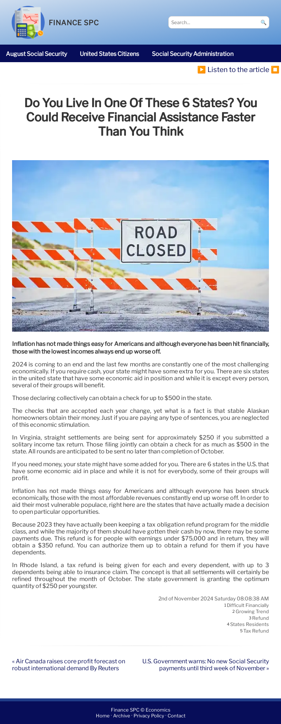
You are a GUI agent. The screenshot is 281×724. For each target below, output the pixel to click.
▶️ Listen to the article (233, 69)
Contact (177, 716)
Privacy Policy (149, 716)
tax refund (256, 631)
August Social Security (36, 53)
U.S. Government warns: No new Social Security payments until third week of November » (205, 665)
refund (260, 618)
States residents (249, 624)
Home (103, 716)
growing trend (252, 612)
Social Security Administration (192, 53)
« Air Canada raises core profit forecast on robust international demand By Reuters (68, 665)
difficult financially (248, 605)
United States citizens (109, 53)
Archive (121, 716)
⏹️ (275, 69)
